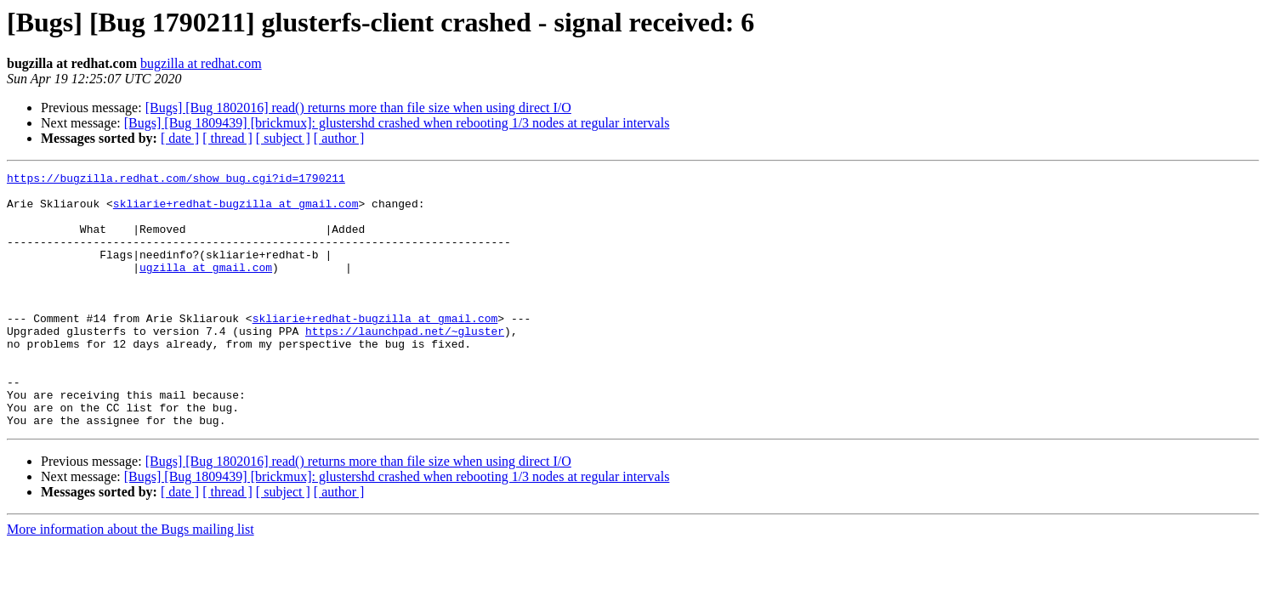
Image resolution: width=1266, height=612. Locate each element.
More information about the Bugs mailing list (130, 580)
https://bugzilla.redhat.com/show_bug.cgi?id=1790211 (176, 180)
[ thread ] (227, 138)
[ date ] (180, 138)
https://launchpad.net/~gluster (404, 363)
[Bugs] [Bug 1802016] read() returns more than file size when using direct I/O (358, 107)
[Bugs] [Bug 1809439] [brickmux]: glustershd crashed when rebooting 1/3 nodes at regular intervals (397, 123)
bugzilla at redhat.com (201, 63)
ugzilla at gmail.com (205, 287)
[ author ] (339, 138)
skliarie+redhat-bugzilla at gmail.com (236, 210)
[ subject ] (283, 138)
